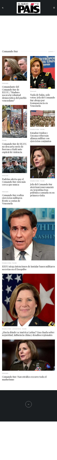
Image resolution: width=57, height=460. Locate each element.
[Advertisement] (28, 31)
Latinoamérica (16, 329)
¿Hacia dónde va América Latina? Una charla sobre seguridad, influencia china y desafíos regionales (28, 333)
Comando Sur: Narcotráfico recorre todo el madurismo (24, 378)
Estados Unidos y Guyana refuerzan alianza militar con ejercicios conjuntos (40, 137)
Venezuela (5, 83)
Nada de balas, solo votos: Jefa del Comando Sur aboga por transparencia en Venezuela (42, 100)
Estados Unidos (34, 129)
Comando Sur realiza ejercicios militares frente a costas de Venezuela (13, 199)
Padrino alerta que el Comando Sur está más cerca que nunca (14, 182)
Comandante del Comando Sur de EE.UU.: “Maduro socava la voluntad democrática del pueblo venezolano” (14, 93)
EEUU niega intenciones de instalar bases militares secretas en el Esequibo (28, 268)
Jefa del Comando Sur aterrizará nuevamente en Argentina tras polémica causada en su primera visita (42, 190)
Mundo (4, 140)
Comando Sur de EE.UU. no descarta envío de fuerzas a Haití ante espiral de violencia (14, 148)
